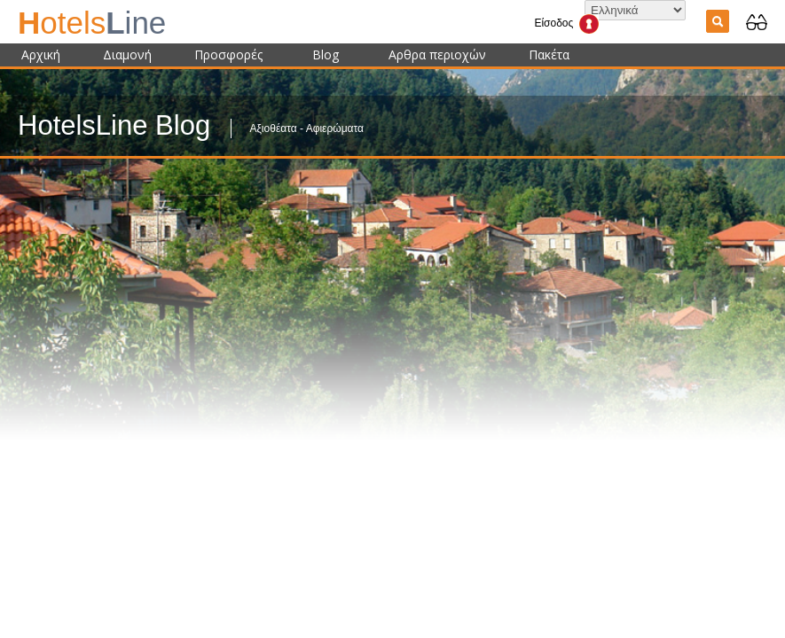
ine (92, 22)
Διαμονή (127, 54)
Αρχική (40, 54)
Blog (325, 54)
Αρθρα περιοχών (437, 54)
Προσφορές (228, 54)
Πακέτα (549, 54)
